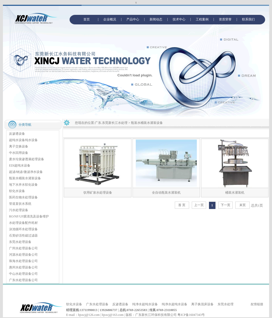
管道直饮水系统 (20, 204)
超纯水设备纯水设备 (23, 140)
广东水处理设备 (97, 304)
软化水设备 (17, 191)
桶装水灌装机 (234, 192)
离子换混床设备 (202, 304)
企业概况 (109, 19)
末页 (242, 205)
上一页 (199, 205)
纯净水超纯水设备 (145, 304)
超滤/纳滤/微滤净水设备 (26, 172)
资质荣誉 (225, 19)
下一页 (225, 205)
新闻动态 (156, 19)
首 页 (181, 205)
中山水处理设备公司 (23, 274)
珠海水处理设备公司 (23, 261)
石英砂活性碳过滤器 (23, 235)
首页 (86, 19)
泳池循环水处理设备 (23, 229)
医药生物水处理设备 (23, 197)
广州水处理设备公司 (23, 248)
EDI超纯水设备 (19, 165)
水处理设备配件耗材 (23, 223)
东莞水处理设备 (20, 242)
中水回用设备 (18, 153)
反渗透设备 (17, 134)
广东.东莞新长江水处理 (111, 123)
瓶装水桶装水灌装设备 (25, 178)
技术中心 (179, 19)
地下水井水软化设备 (23, 184)
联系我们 (248, 19)
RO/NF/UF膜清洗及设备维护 (29, 216)
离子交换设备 (18, 146)
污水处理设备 (18, 210)
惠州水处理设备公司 (23, 267)
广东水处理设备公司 (23, 280)
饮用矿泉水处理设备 (97, 192)
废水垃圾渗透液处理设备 (26, 159)
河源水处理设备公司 (23, 254)
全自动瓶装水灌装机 (166, 192)
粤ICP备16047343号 (191, 315)
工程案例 (202, 19)
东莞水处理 (225, 304)
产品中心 (132, 19)
